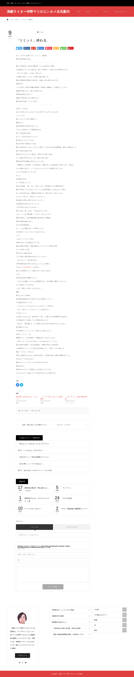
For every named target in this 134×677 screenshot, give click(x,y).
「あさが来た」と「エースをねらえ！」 (31, 464)
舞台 (78, 11)
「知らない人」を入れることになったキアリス (33, 444)
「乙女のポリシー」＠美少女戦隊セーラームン (33, 457)
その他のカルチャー (120, 11)
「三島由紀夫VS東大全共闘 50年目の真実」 (67, 628)
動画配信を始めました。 (60, 622)
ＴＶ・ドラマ (24, 410)
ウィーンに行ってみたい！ (33, 509)
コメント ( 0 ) (34, 527)
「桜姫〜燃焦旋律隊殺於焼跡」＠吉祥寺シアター (68, 634)
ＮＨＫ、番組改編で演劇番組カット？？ (74, 509)
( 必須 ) (21, 548)
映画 (87, 11)
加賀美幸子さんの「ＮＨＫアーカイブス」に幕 (36, 499)
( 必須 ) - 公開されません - (27, 554)
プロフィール (22, 655)
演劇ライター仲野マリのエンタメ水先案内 (38, 11)
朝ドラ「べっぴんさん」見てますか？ (30, 450)
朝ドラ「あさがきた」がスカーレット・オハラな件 (35, 470)
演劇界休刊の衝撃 (58, 616)
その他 (105, 11)
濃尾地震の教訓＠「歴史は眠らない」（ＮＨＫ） (36, 489)
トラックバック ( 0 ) (71, 527)
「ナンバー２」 (66, 488)
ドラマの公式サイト (27, 267)
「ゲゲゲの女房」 (67, 498)
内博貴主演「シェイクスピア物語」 (63, 610)
